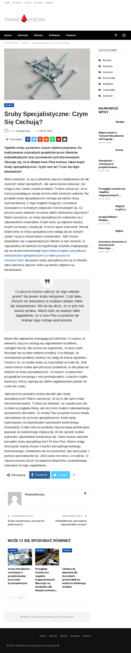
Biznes (27, 3)
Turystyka (109, 90)
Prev (12, 597)
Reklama (38, 3)
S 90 (57, 645)
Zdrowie (108, 95)
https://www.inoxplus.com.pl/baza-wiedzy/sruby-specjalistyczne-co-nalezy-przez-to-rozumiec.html (45, 255)
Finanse (49, 3)
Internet (17, 3)
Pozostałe (109, 78)
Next (22, 597)
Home (7, 3)
